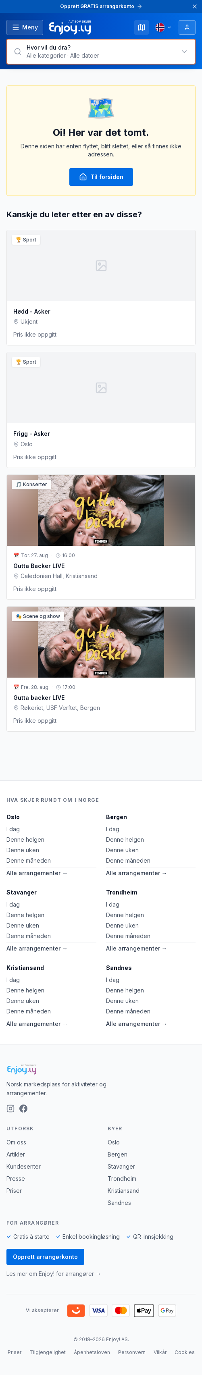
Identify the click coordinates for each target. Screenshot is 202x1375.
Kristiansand (25, 967)
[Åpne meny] (24, 27)
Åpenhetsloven (92, 1352)
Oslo (13, 816)
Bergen (116, 816)
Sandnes (119, 967)
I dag (13, 829)
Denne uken (22, 850)
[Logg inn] (187, 27)
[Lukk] (194, 6)
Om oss (16, 1142)
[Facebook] (23, 1109)
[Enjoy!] (101, 1069)
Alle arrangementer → (37, 873)
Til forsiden (101, 177)
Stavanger (21, 892)
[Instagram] (10, 1109)
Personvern (132, 1352)
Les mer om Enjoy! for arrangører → (53, 1273)
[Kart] (141, 27)
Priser (14, 1190)
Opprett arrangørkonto (45, 1256)
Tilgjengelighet (47, 1352)
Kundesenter (23, 1166)
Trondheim (121, 892)
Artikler (15, 1154)
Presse (15, 1178)
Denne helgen (25, 839)
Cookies (185, 1352)
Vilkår (160, 1352)
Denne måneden (28, 860)
